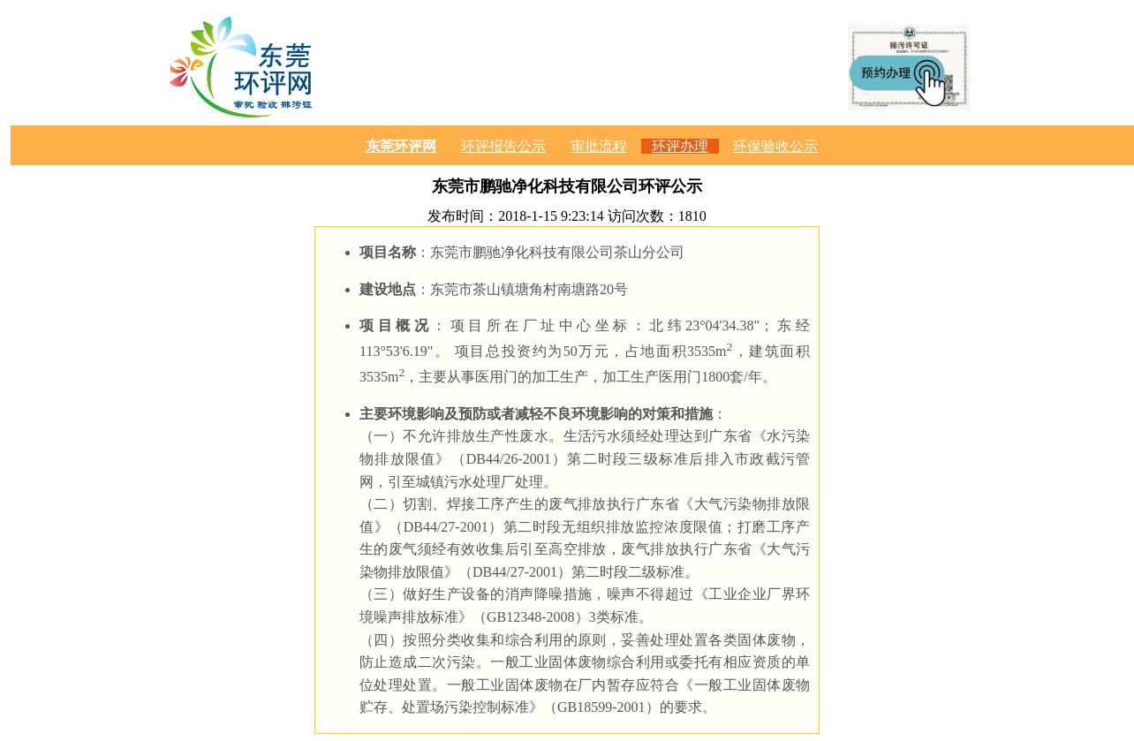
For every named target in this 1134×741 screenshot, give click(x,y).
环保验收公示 (775, 146)
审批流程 (599, 146)
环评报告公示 (503, 146)
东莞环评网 (401, 146)
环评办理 (680, 146)
